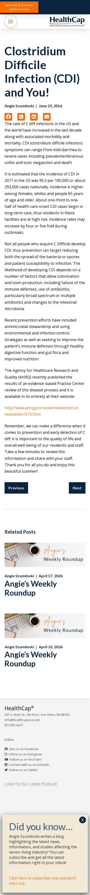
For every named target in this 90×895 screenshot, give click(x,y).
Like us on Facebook (24, 749)
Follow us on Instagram (25, 754)
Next (77, 488)
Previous (16, 488)
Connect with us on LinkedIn (29, 764)
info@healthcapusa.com (22, 720)
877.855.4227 (14, 725)
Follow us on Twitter (23, 770)
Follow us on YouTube (25, 759)
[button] (19, 7)
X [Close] (82, 820)
